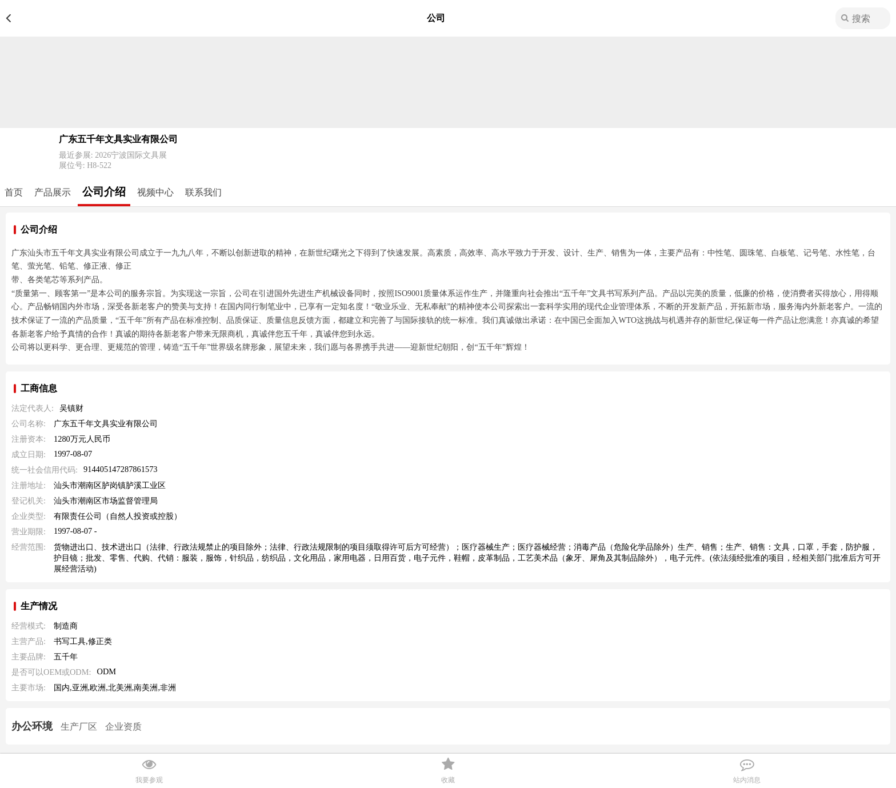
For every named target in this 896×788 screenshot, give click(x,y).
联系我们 (203, 192)
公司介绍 (104, 192)
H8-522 (99, 165)
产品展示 (52, 192)
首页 (14, 192)
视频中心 (155, 192)
